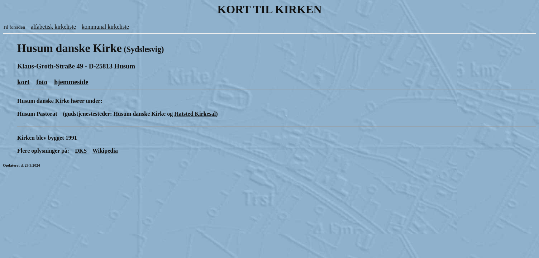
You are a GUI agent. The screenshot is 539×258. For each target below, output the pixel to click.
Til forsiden (14, 27)
